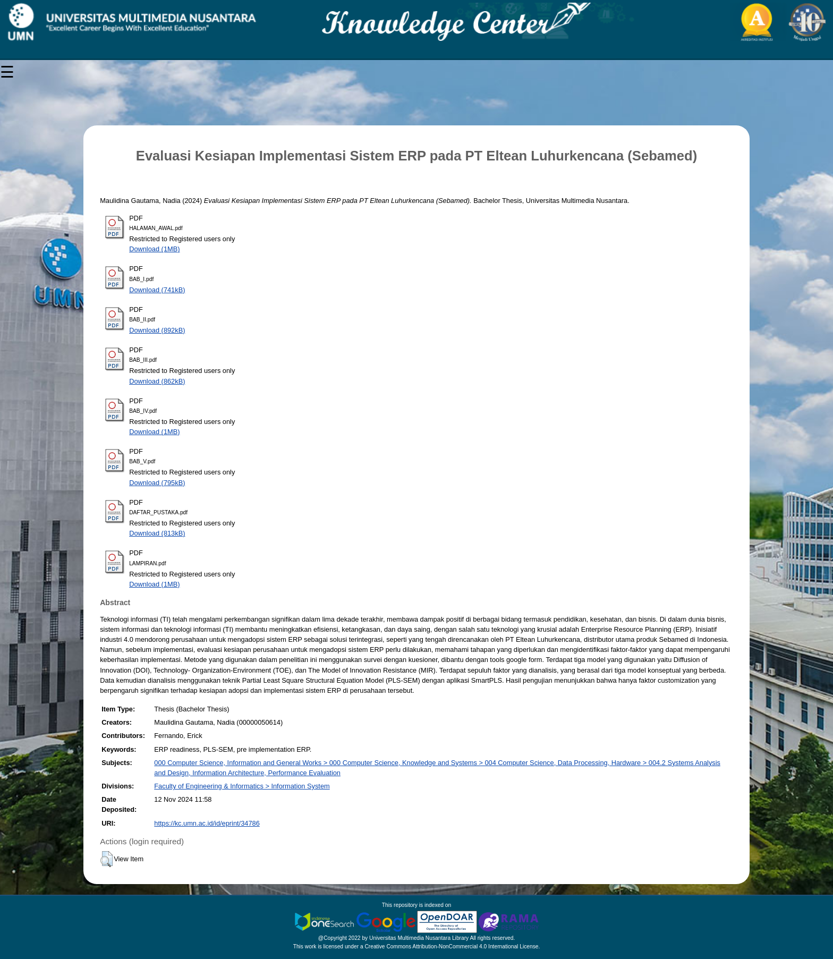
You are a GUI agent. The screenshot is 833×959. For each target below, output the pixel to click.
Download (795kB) (157, 483)
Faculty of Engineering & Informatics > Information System (241, 786)
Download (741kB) (157, 290)
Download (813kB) (157, 533)
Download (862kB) (157, 381)
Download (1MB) (154, 249)
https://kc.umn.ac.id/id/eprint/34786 (206, 823)
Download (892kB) (157, 330)
